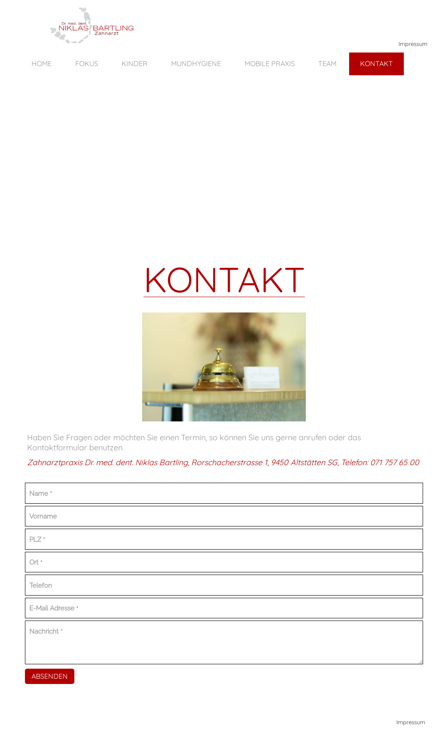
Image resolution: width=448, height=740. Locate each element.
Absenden (50, 676)
